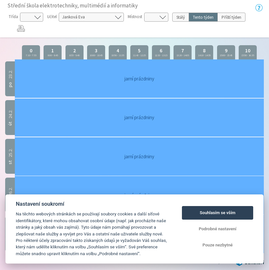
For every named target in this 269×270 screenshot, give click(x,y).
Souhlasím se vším (217, 212)
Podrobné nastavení (217, 228)
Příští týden (231, 17)
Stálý (180, 17)
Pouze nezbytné (218, 245)
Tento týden (203, 17)
